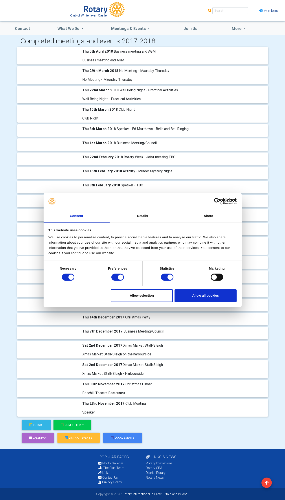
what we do (68, 28)
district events (78, 437)
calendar (37, 437)
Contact (22, 28)
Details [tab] (142, 216)
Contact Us (108, 478)
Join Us (190, 28)
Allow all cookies (205, 295)
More (237, 28)
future (36, 425)
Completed (71, 425)
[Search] (230, 10)
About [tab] (208, 216)
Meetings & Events (129, 28)
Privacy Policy (110, 482)
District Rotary (155, 473)
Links (103, 473)
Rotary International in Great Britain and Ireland (155, 494)
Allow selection (142, 295)
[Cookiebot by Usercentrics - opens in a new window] (217, 201)
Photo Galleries (110, 463)
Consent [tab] (76, 216)
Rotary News (155, 478)
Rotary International (159, 463)
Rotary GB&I (154, 468)
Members (268, 10)
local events (122, 437)
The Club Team (111, 468)
